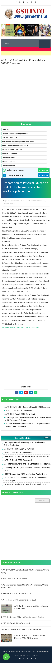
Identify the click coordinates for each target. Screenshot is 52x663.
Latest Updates (9, 203)
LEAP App (6, 129)
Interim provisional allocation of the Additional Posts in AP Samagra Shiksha (28, 418)
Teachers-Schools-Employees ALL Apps (18, 141)
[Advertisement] (26, 93)
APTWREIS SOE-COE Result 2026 (16, 593)
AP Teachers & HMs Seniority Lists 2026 (18, 600)
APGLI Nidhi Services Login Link (15, 145)
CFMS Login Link (9, 165)
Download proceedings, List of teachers (20, 327)
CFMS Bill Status (8, 157)
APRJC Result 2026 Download (18, 460)
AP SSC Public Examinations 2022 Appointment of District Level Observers (27, 425)
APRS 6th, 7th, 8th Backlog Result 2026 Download (27, 407)
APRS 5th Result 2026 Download (20, 414)
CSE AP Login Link (9, 137)
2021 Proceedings (38, 200)
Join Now (43, 170)
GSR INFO (27, 651)
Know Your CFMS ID (10, 153)
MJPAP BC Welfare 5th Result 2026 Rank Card (25, 484)
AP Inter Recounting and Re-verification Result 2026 (27, 464)
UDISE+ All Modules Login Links (15, 133)
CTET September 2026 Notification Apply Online (25, 474)
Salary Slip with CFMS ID (12, 149)
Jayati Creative (31, 655)
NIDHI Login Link (9, 161)
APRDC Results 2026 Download (19, 410)
